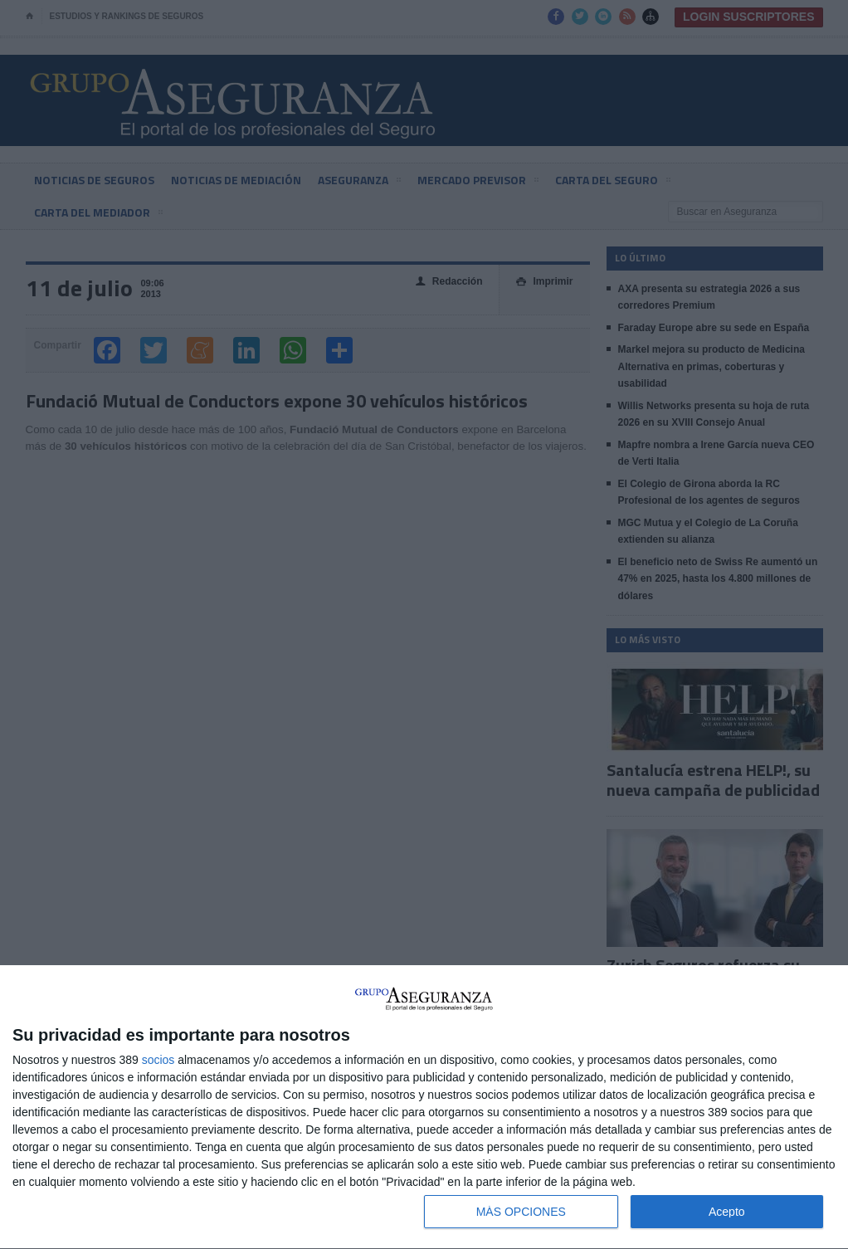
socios (158, 1060)
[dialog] (424, 1107)
